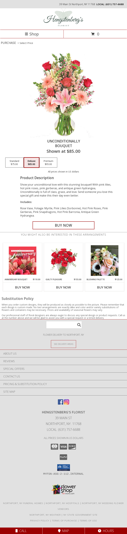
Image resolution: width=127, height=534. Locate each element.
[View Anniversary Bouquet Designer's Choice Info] (22, 260)
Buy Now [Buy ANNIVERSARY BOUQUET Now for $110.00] (22, 287)
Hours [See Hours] (106, 531)
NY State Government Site (80, 514)
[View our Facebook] (60, 403)
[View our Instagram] (66, 403)
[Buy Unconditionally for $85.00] (63, 225)
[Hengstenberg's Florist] (63, 25)
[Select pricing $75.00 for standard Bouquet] (14, 162)
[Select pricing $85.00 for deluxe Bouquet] (31, 162)
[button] (63, 467)
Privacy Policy (39, 520)
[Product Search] (64, 325)
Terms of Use (88, 520)
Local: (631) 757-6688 (63, 429)
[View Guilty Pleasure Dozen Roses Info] (63, 260)
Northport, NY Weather (45, 514)
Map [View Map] (63, 531)
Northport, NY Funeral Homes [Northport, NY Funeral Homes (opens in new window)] (23, 503)
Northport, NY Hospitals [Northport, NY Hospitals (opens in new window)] (62, 503)
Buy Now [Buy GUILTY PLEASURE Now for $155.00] (63, 287)
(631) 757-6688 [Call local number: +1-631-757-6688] (115, 4)
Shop (32, 34)
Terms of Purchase (64, 520)
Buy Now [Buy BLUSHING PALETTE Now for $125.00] (104, 287)
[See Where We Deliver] (63, 343)
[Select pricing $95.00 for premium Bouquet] (48, 162)
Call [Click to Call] (21, 531)
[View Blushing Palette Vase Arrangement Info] (104, 260)
